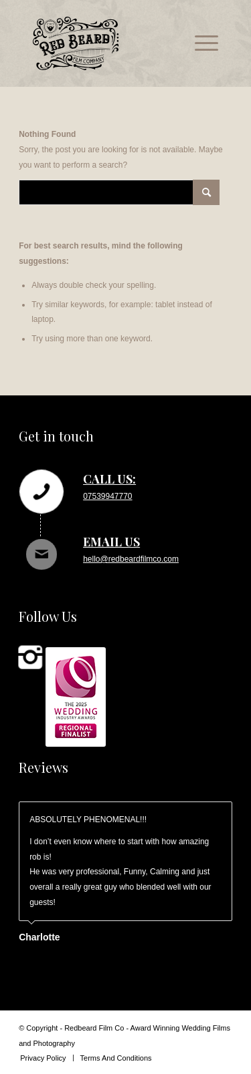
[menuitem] (199, 43)
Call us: (109, 479)
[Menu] (199, 43)
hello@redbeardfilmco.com (131, 559)
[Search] (119, 192)
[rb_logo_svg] (107, 43)
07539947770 (107, 496)
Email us (111, 542)
